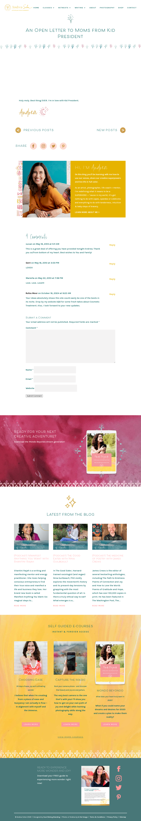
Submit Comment (34, 396)
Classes (47, 8)
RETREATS (63, 8)
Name (29, 369)
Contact (132, 8)
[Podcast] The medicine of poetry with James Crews (108, 558)
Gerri (28, 262)
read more (20, 606)
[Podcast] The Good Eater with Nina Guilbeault (66, 558)
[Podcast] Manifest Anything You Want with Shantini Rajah (31, 558)
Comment (32, 328)
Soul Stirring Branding (51, 817)
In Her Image (83, 817)
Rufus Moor (32, 293)
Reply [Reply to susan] (112, 245)
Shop (121, 8)
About (93, 8)
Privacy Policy (112, 817)
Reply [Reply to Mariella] (112, 279)
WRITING (79, 8)
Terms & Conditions (97, 817)
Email (29, 379)
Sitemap (123, 817)
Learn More (31, 724)
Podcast (18, 566)
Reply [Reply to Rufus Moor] (112, 294)
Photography (107, 8)
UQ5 (58, 301)
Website (30, 388)
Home (36, 8)
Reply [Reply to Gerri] (112, 263)
